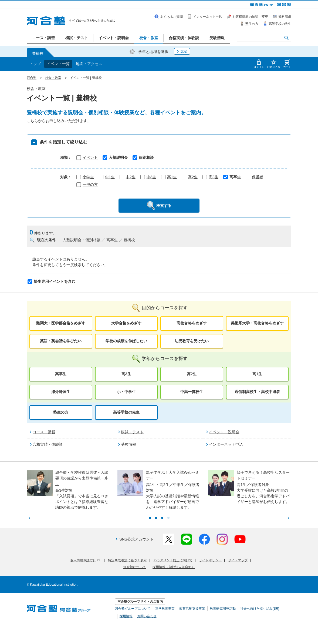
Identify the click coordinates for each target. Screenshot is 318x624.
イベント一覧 (58, 64)
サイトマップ (238, 560)
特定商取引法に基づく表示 (127, 560)
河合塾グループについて (133, 608)
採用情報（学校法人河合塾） (174, 567)
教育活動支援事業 (192, 608)
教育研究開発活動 (223, 608)
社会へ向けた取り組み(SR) (259, 608)
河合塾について (134, 567)
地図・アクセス (89, 64)
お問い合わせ (147, 616)
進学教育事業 (165, 608)
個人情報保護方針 (85, 560)
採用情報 (126, 616)
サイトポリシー (210, 560)
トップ (35, 64)
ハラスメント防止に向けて (173, 560)
